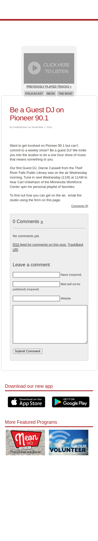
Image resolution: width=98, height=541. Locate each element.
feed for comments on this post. (40, 245)
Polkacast (34, 93)
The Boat (65, 93)
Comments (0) (79, 206)
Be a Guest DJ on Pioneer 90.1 (37, 114)
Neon (51, 93)
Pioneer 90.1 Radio (49, 9)
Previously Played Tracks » (48, 86)
